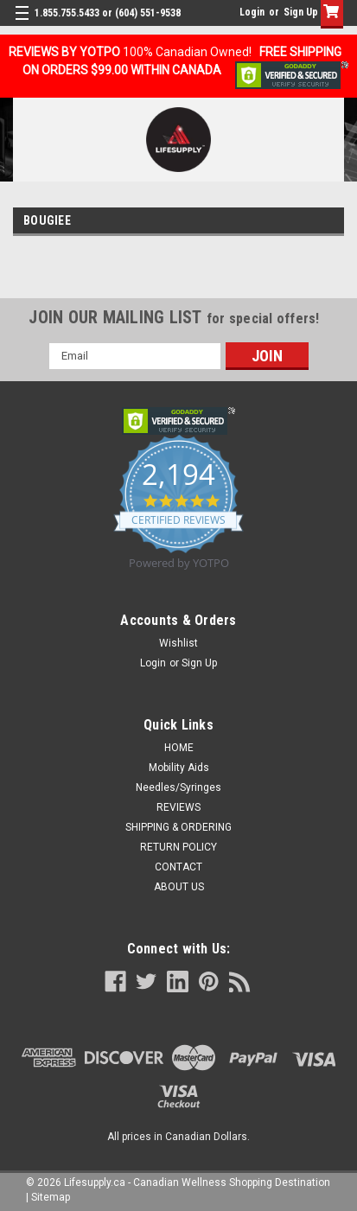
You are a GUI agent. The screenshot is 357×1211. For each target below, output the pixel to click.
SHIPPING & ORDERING (178, 827)
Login (252, 12)
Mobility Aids (179, 768)
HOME (179, 748)
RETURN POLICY (178, 847)
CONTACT (178, 867)
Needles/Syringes (178, 787)
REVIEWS (178, 807)
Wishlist (178, 643)
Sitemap (50, 1197)
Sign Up (301, 12)
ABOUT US (179, 887)
